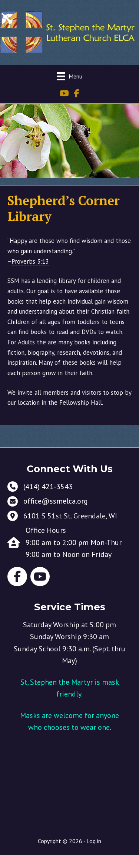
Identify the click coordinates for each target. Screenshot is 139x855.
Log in (93, 841)
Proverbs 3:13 (30, 261)
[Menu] (69, 76)
